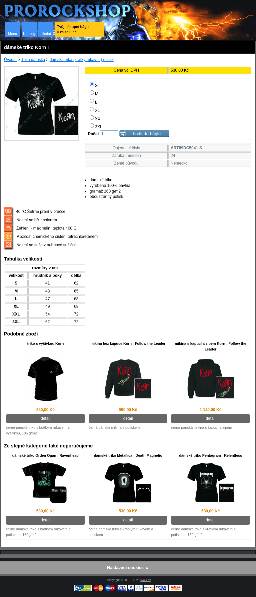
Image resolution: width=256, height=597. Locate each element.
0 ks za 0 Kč (73, 29)
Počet (93, 134)
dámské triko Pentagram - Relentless (210, 455)
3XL (96, 127)
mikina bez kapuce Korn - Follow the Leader (127, 343)
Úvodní (10, 59)
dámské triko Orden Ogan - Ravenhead (45, 455)
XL (95, 110)
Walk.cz (145, 580)
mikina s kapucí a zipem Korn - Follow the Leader (210, 346)
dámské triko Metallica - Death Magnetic (128, 455)
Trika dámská (33, 59)
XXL (96, 119)
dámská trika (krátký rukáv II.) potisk (82, 59)
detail (45, 418)
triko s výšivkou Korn (45, 343)
